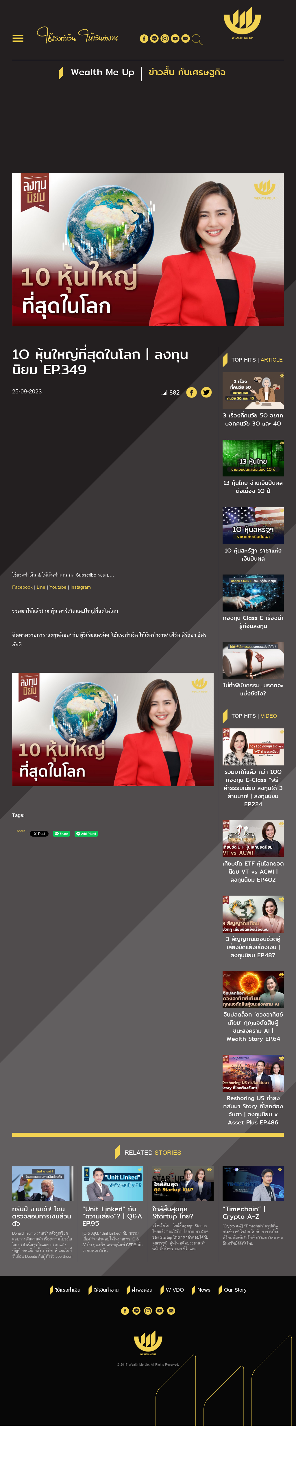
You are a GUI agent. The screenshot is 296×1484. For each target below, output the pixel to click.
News (203, 1289)
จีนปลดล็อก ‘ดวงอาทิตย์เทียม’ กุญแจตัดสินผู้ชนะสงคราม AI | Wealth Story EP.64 (253, 1026)
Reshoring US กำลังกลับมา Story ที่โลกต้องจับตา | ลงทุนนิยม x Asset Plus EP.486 (253, 1110)
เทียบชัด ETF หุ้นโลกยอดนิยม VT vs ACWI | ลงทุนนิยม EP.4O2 (253, 871)
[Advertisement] (148, 129)
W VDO (175, 1289)
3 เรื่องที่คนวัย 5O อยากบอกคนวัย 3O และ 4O (253, 419)
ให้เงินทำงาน (106, 1290)
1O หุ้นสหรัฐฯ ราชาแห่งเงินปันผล (253, 554)
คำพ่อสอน (142, 1290)
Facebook (22, 587)
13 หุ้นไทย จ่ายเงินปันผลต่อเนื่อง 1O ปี (253, 487)
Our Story (235, 1289)
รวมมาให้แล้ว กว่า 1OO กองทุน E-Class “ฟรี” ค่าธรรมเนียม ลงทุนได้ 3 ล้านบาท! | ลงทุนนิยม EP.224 (253, 788)
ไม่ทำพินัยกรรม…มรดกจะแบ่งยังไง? (253, 689)
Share (21, 830)
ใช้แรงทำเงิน (67, 1290)
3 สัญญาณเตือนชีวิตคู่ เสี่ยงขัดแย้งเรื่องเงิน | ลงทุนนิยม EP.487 (253, 947)
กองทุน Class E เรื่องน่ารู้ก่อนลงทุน (253, 622)
